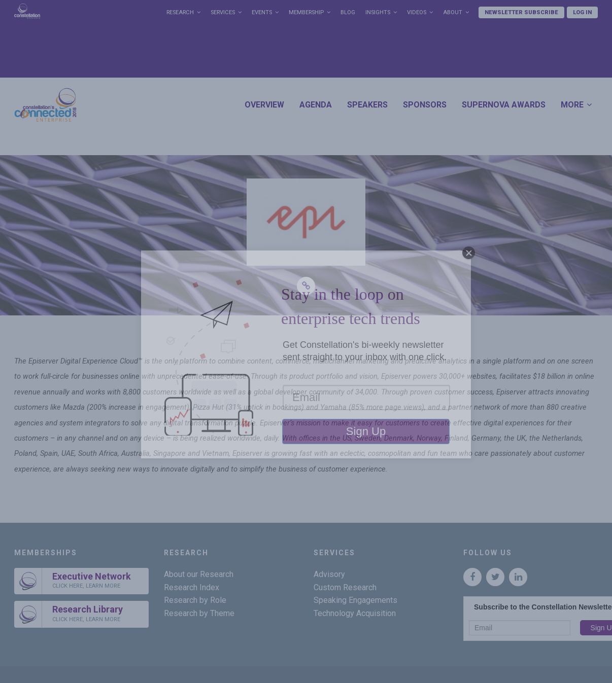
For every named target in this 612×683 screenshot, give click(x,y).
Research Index (191, 587)
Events (262, 12)
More (572, 105)
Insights (377, 12)
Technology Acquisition (355, 613)
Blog (348, 12)
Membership (306, 12)
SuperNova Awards (504, 105)
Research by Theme (199, 613)
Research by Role (195, 600)
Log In (582, 12)
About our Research (198, 574)
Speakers (367, 105)
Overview (264, 105)
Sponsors (425, 105)
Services (223, 12)
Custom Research (345, 587)
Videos (416, 12)
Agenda (315, 105)
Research (180, 12)
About (452, 12)
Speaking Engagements (355, 600)
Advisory (329, 574)
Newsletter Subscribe (521, 12)
